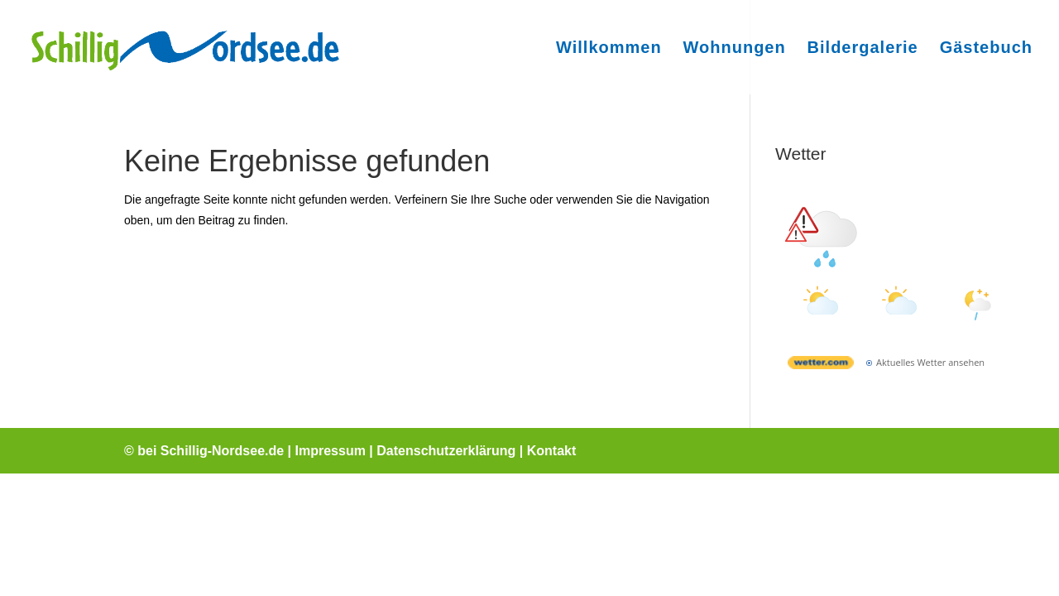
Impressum (330, 451)
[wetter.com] (821, 365)
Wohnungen (734, 48)
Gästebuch (986, 48)
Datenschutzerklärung (445, 451)
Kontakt (552, 451)
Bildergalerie (862, 48)
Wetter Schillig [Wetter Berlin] (899, 189)
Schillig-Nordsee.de (222, 451)
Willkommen (609, 48)
